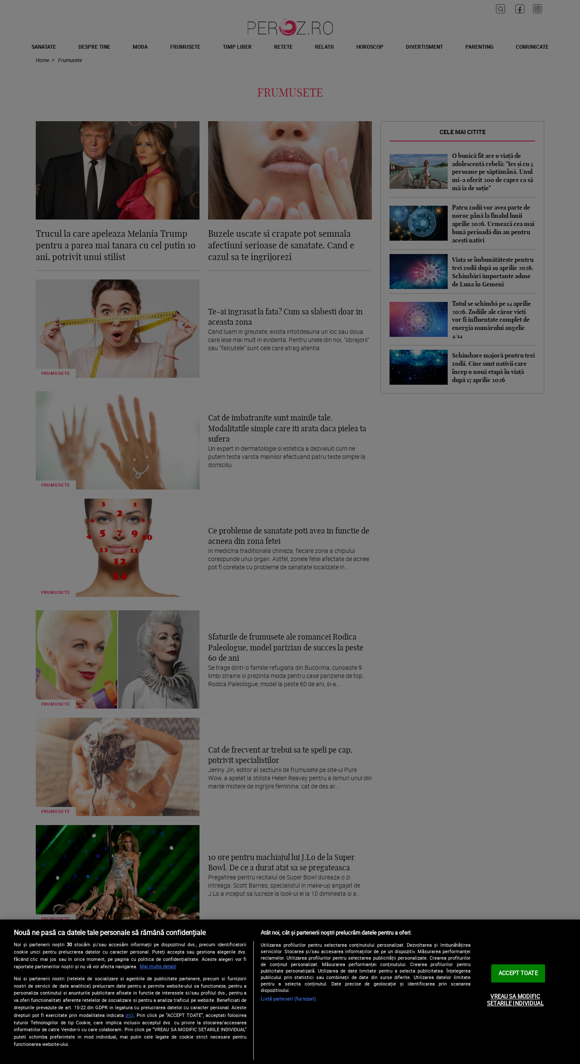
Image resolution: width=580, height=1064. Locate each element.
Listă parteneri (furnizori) (288, 998)
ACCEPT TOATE (518, 973)
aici (129, 1015)
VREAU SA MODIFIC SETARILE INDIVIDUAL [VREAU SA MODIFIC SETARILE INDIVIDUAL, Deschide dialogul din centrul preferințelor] (515, 999)
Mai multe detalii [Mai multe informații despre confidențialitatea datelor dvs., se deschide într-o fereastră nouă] (158, 966)
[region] (290, 992)
